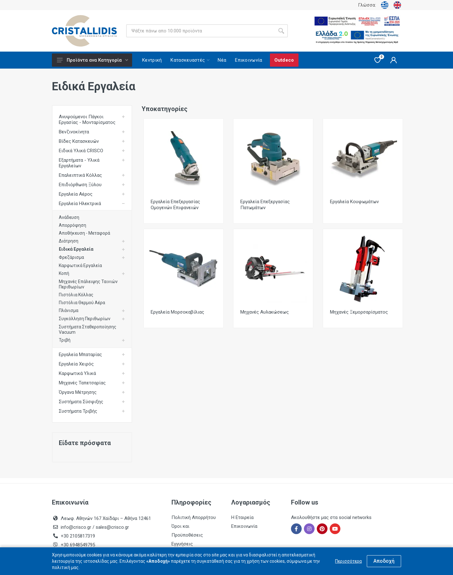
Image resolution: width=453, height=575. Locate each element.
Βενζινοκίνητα (74, 132)
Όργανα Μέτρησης (78, 392)
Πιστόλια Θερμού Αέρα (82, 302)
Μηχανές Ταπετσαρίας (82, 383)
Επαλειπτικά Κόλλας (80, 175)
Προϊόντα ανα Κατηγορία (92, 60)
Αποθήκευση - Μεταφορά (84, 233)
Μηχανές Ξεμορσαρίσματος (359, 312)
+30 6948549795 (78, 545)
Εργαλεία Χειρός (76, 364)
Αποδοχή (383, 561)
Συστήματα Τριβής (78, 411)
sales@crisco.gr (112, 527)
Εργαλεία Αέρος (75, 194)
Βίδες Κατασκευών (79, 141)
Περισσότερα (348, 561)
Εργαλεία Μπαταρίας (80, 354)
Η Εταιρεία (242, 517)
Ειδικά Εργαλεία (76, 249)
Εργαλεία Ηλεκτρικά (80, 203)
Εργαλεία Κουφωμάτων (354, 201)
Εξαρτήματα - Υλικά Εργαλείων (79, 163)
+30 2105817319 (77, 536)
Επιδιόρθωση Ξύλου (80, 184)
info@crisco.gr (76, 527)
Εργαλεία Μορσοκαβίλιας (177, 312)
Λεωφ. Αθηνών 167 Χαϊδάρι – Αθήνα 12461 (106, 518)
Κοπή (64, 273)
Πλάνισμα (68, 310)
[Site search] (200, 30)
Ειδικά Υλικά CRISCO (81, 151)
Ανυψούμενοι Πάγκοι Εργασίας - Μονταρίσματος (87, 119)
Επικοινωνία (244, 526)
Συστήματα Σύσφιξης (81, 402)
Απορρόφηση (72, 225)
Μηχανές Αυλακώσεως (264, 312)
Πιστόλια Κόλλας (76, 294)
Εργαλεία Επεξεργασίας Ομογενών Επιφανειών (175, 204)
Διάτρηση (68, 240)
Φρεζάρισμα (71, 257)
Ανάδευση (69, 217)
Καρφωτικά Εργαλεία (80, 265)
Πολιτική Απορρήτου (193, 517)
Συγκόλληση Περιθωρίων (84, 318)
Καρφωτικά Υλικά (77, 373)
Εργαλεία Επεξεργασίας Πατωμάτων (265, 204)
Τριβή (64, 340)
